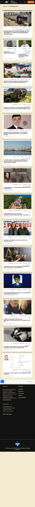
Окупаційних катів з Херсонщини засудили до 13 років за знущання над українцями (17, 267)
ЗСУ (30, 343)
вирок (20, 27)
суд (14, 29)
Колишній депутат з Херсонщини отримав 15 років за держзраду (17, 188)
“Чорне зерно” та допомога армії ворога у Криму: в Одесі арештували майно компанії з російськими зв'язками (16, 161)
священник (11, 210)
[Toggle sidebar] (1, 2)
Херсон (29, 27)
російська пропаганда (20, 29)
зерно (14, 156)
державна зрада (15, 27)
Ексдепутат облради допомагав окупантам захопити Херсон (15, 240)
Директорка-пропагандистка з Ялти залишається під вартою (9, 52)
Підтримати (31, 1)
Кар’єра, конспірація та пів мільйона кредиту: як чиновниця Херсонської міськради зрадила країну (17, 108)
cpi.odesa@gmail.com (7, 406)
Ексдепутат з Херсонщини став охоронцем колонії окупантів (17, 373)
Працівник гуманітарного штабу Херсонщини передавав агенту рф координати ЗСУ (16, 347)
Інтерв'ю (20, 389)
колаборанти (11, 263)
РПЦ (21, 210)
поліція (29, 291)
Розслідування (22, 397)
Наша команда (7, 399)
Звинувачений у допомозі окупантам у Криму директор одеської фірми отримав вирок (16, 82)
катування (16, 263)
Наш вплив (21, 393)
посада (29, 317)
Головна (5, 6)
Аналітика (20, 391)
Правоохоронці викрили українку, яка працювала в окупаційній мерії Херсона (17, 293)
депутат (25, 50)
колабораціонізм (28, 29)
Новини (5, 27)
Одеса (26, 79)
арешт (18, 156)
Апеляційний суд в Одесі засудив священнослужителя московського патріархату (17, 214)
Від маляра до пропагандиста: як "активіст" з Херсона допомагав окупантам (16, 32)
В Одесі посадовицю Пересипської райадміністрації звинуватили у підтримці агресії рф (17, 320)
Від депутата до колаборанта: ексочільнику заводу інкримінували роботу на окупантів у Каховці (16, 133)
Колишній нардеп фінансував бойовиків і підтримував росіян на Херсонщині (23, 55)
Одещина (22, 79)
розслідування (28, 106)
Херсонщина (25, 27)
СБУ (30, 130)
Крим (15, 48)
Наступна (30, 381)
